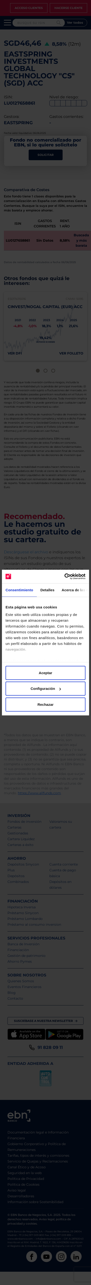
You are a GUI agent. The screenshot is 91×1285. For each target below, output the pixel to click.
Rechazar (46, 704)
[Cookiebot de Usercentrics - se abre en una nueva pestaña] (65, 576)
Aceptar (45, 673)
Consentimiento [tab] (19, 590)
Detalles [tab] (47, 590)
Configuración (46, 688)
